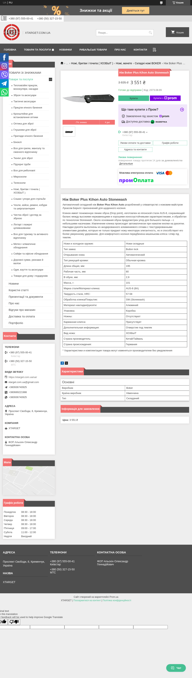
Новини (14, 283)
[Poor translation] (14, 622)
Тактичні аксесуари (24, 101)
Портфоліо (16, 323)
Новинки (65, 49)
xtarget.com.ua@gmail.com (23, 382)
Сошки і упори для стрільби (29, 198)
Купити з (165, 98)
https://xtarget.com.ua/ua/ (23, 377)
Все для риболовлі (24, 170)
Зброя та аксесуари (24, 95)
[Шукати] (150, 32)
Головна (10, 49)
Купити (134, 98)
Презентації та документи (26, 296)
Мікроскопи (20, 176)
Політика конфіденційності (117, 600)
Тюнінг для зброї (23, 158)
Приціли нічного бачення (27, 107)
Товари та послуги (37, 49)
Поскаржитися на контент (87, 600)
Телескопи (19, 182)
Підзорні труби (21, 164)
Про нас (120, 49)
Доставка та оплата (22, 316)
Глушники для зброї (24, 129)
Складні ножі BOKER (148, 63)
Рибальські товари (93, 49)
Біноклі (17, 142)
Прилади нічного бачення (28, 135)
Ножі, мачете (124, 63)
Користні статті (18, 290)
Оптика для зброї (23, 123)
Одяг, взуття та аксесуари (28, 269)
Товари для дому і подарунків (30, 275)
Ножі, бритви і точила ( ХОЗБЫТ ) (92, 63)
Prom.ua (114, 597)
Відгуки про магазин (22, 309)
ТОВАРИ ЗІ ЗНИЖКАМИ (25, 72)
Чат (176, 668)
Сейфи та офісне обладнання (30, 253)
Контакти (140, 49)
